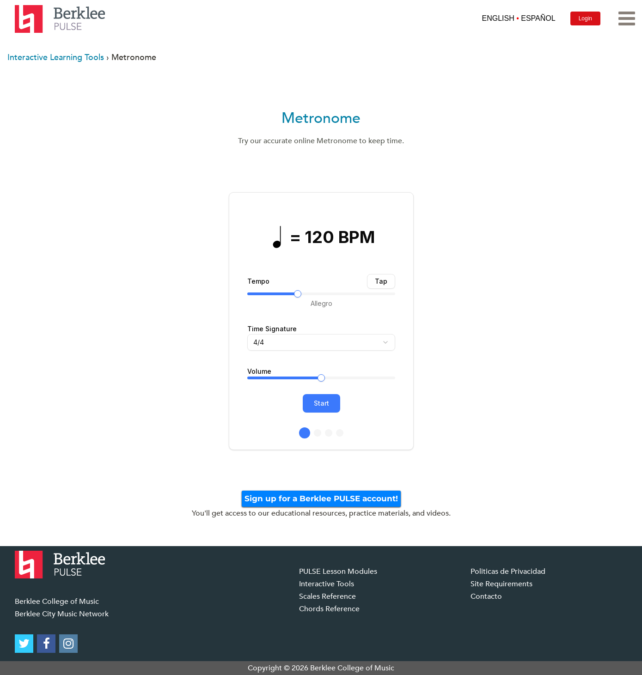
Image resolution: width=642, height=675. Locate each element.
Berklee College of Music (57, 601)
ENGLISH (498, 18)
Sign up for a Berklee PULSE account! (321, 498)
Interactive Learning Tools (55, 57)
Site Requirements (501, 584)
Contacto (486, 596)
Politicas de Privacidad (508, 571)
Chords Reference (329, 609)
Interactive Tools (326, 584)
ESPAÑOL (538, 18)
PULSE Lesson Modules (338, 571)
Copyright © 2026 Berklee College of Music (321, 668)
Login (585, 18)
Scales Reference (327, 596)
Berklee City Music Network (62, 614)
